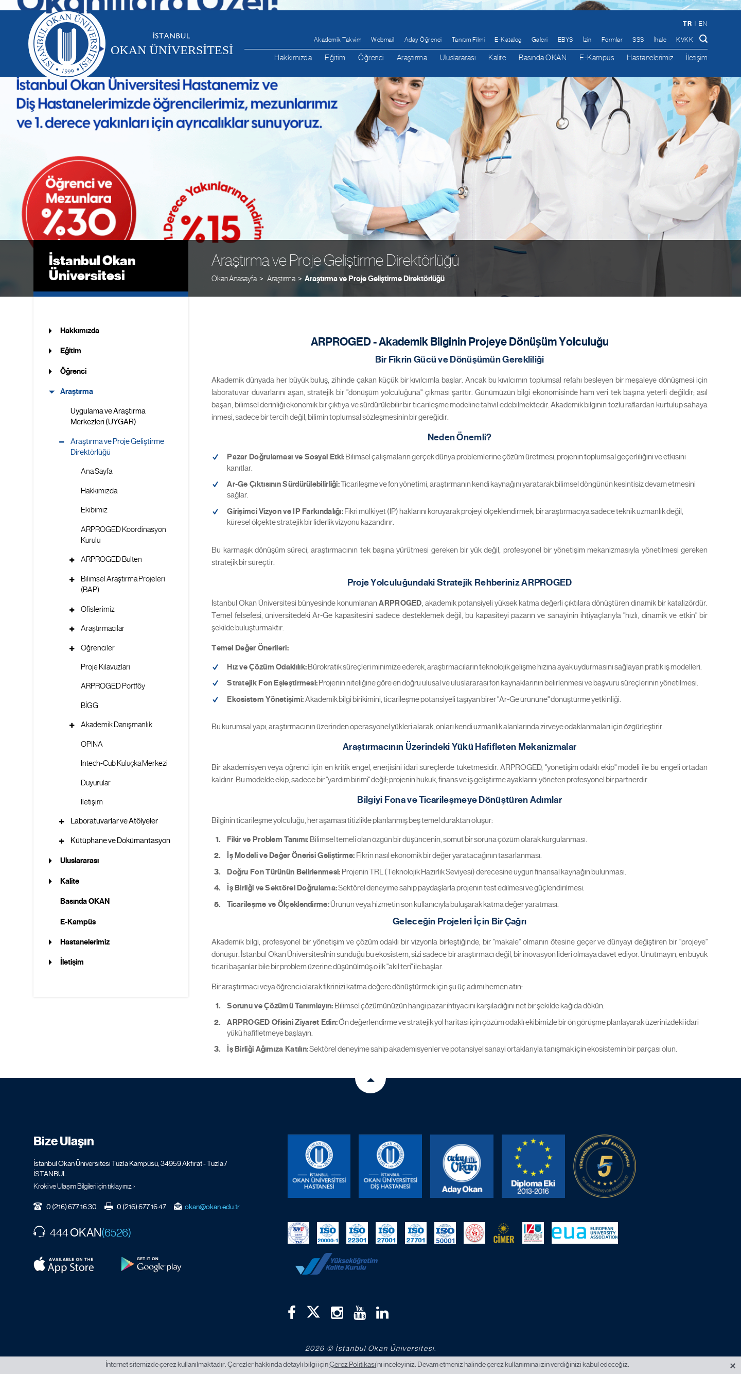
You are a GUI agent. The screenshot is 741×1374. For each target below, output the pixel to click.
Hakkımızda (293, 57)
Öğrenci (371, 57)
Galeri (540, 39)
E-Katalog (508, 39)
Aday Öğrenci (423, 39)
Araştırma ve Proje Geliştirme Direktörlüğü (375, 278)
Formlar (612, 39)
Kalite (497, 57)
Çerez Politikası (352, 1364)
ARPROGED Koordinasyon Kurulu (123, 535)
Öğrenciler (98, 647)
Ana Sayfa (96, 471)
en (703, 23)
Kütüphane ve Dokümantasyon (120, 840)
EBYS (565, 39)
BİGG (89, 705)
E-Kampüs (596, 57)
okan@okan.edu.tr (212, 1207)
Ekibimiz (94, 509)
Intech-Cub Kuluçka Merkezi (124, 763)
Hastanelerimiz (650, 57)
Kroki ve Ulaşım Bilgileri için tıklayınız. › (84, 1186)
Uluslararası (457, 57)
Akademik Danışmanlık (116, 724)
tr (687, 23)
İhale (660, 39)
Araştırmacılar (103, 628)
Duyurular (96, 782)
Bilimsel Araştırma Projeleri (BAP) (123, 584)
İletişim (697, 57)
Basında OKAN (543, 57)
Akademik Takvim (338, 39)
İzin (587, 39)
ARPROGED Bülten (111, 559)
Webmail (383, 39)
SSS (638, 39)
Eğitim (335, 57)
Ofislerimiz (98, 609)
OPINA (92, 744)
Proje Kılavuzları (105, 667)
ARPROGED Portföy (113, 686)
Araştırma (412, 57)
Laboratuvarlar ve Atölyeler (114, 821)
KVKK (684, 39)
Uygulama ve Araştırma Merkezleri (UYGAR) (108, 416)
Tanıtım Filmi (468, 39)
